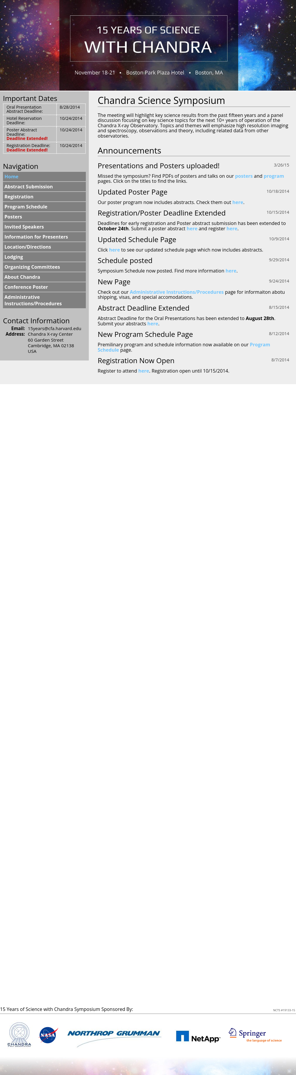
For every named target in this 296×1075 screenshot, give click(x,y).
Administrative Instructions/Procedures (177, 292)
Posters (13, 216)
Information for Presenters (36, 237)
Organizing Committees (32, 267)
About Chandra (22, 277)
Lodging (13, 257)
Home (11, 176)
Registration (18, 196)
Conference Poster (26, 287)
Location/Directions (27, 247)
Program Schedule (25, 206)
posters (244, 176)
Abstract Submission (28, 186)
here (237, 202)
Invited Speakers (24, 227)
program (274, 176)
